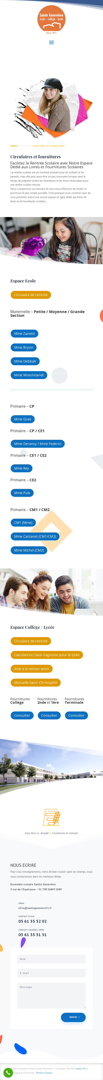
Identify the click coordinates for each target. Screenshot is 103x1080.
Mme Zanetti (24, 333)
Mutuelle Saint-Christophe (35, 682)
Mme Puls (22, 492)
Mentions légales (44, 1072)
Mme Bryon (23, 347)
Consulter (22, 715)
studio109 (81, 1068)
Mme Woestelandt (29, 375)
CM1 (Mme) (23, 522)
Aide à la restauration (31, 668)
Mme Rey (21, 468)
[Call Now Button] (8, 1072)
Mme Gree (22, 419)
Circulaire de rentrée (31, 294)
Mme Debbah (25, 361)
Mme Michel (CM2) (29, 550)
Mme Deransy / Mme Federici (37, 443)
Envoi (73, 1017)
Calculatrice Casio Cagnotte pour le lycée (47, 654)
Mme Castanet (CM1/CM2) (35, 536)
